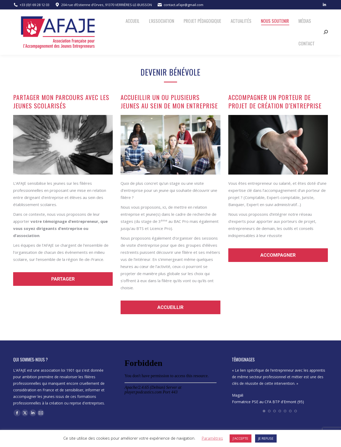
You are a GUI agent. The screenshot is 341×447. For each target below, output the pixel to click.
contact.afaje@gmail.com (183, 4)
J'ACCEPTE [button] (240, 438)
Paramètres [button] (212, 438)
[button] (264, 411)
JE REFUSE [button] (265, 438)
